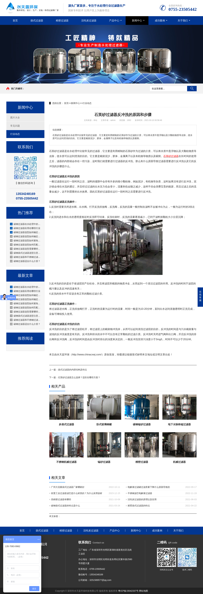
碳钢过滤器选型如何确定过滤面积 (25, 236)
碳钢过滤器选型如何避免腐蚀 (25, 240)
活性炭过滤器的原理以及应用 (142, 499)
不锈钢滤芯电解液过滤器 (140, 493)
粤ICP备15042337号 (128, 591)
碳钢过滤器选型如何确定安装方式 (25, 232)
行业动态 (15, 134)
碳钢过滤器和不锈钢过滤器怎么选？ (25, 257)
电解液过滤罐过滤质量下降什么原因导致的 (149, 487)
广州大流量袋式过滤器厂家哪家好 (67, 487)
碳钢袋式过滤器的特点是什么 (65, 505)
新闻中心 (137, 20)
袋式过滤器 (36, 20)
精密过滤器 (62, 20)
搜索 (192, 88)
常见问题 (15, 125)
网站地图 (143, 591)
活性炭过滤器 (88, 20)
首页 (15, 20)
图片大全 (15, 117)
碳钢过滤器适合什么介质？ (25, 261)
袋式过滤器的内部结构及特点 (72, 369)
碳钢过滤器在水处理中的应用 (25, 224)
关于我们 (183, 20)
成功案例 (160, 20)
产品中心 (114, 20)
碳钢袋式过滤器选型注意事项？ (25, 253)
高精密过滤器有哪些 (61, 499)
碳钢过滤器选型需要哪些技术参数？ (25, 248)
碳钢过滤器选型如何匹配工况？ (25, 244)
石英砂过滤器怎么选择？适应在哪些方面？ (79, 377)
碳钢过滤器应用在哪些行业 (25, 228)
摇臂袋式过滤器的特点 (139, 505)
